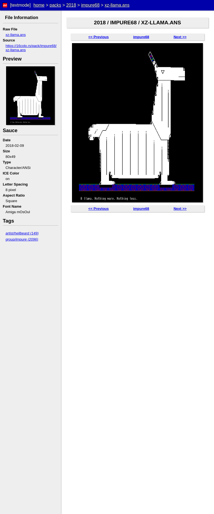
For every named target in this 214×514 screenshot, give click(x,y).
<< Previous (98, 37)
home (39, 5)
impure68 (90, 5)
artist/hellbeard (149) (22, 233)
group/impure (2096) (22, 239)
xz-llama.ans (117, 5)
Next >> (180, 37)
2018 (71, 5)
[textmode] (20, 5)
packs (55, 5)
